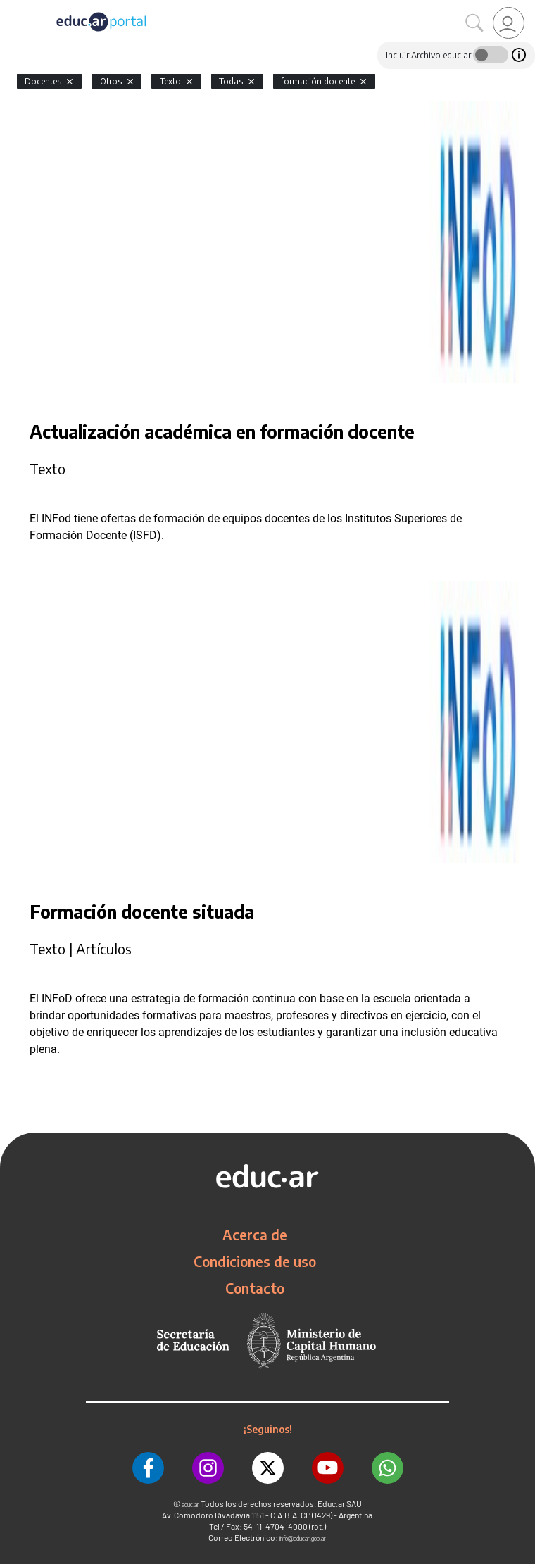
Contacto (254, 1288)
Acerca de (254, 1234)
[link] (508, 23)
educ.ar (190, 1504)
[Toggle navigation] (13, 7)
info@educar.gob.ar (302, 1538)
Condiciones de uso (255, 1261)
